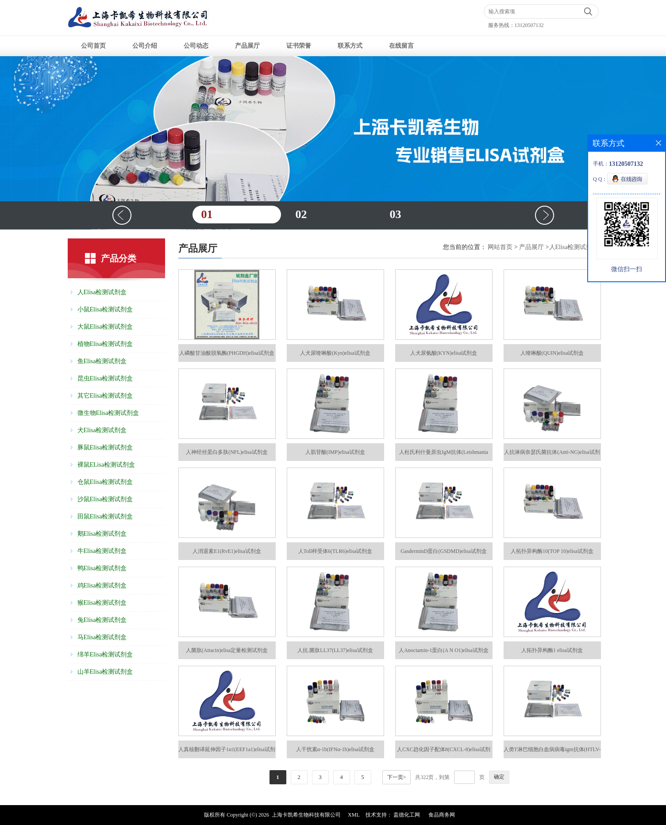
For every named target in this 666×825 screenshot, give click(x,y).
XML (354, 815)
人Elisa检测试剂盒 (102, 292)
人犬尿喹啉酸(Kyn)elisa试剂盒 (335, 353)
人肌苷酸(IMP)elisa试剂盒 (335, 452)
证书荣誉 (298, 45)
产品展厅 (247, 45)
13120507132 (529, 25)
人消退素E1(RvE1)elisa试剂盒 (226, 551)
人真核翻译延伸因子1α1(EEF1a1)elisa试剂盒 (226, 752)
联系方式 (350, 45)
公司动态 (196, 45)
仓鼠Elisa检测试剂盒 (105, 482)
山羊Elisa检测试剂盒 (105, 671)
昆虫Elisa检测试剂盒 (105, 378)
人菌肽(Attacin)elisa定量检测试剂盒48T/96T (227, 653)
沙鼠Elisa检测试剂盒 (105, 499)
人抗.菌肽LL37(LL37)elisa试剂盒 (335, 650)
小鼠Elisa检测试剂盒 (105, 309)
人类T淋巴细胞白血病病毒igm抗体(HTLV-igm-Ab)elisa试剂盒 (552, 752)
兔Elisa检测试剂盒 (102, 620)
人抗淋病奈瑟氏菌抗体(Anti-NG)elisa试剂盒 (552, 455)
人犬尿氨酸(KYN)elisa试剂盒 (443, 353)
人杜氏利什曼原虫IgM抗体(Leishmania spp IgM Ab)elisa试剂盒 (443, 455)
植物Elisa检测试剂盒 (105, 344)
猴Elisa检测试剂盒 (102, 602)
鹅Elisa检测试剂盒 (102, 533)
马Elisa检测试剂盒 (102, 637)
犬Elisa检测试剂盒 (102, 430)
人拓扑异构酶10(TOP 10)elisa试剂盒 (552, 551)
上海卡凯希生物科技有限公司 (306, 815)
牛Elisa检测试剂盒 (102, 551)
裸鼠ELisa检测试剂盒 (106, 464)
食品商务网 (441, 815)
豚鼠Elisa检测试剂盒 (105, 447)
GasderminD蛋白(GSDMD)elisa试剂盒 (443, 551)
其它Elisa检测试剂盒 (105, 395)
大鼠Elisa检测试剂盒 (105, 326)
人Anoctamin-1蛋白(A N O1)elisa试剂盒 (444, 650)
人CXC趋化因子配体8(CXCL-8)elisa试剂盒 (443, 752)
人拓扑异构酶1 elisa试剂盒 (552, 650)
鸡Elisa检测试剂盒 (102, 585)
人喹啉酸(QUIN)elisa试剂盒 (552, 353)
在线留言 (401, 45)
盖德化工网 (406, 815)
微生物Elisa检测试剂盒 (108, 413)
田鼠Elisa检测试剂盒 (105, 516)
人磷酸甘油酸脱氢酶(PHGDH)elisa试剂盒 (226, 353)
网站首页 (500, 247)
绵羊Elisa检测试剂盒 (105, 654)
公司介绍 (144, 45)
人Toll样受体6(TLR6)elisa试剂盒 (335, 551)
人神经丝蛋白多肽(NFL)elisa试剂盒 (227, 452)
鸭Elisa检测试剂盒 (102, 568)
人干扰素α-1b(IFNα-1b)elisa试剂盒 (335, 749)
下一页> (396, 777)
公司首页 (93, 45)
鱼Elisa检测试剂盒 (102, 361)
